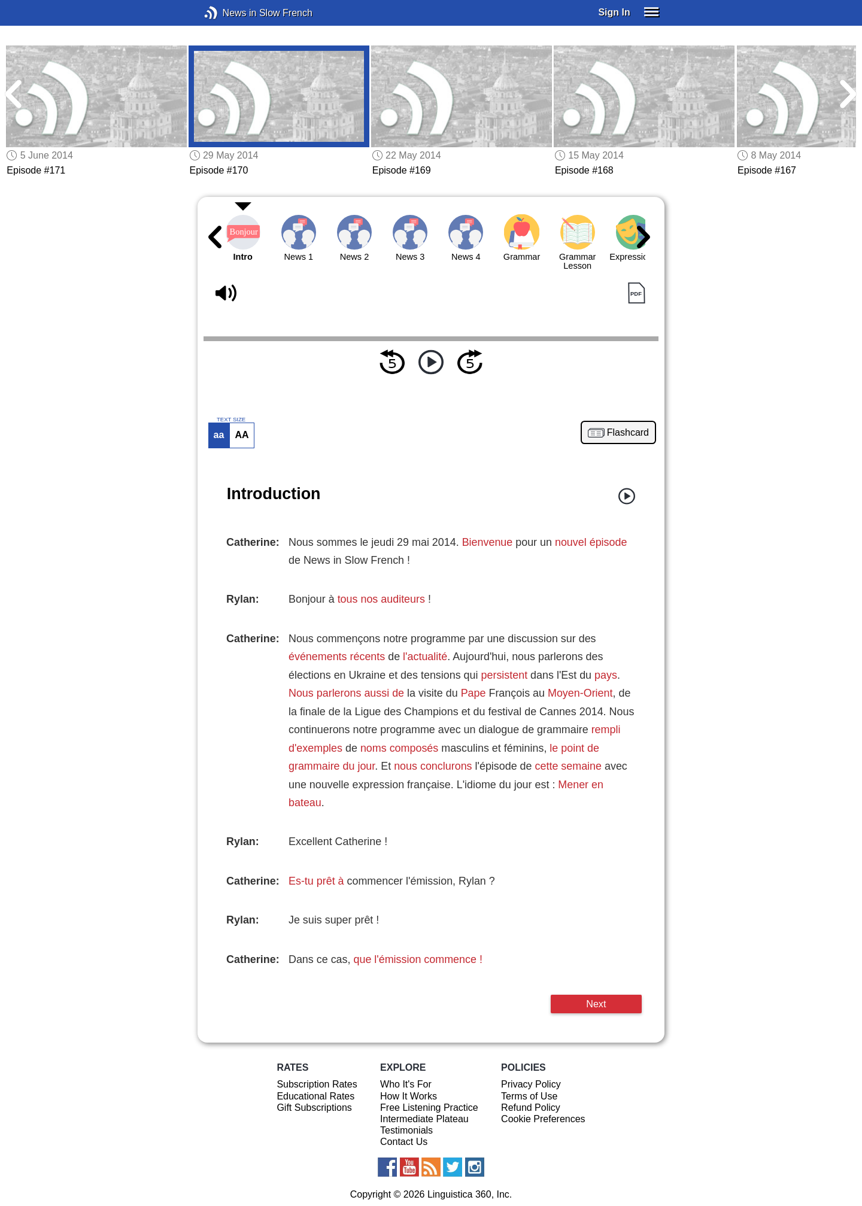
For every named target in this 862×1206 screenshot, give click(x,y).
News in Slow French (229, 13)
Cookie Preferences (543, 1119)
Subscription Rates (317, 1084)
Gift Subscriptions (314, 1107)
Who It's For (406, 1084)
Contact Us (403, 1142)
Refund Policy (530, 1107)
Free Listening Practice (429, 1107)
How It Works (408, 1096)
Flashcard (628, 433)
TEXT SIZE (231, 420)
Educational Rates (315, 1096)
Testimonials (406, 1130)
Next (596, 1003)
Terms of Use (529, 1096)
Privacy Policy (531, 1084)
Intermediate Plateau (424, 1119)
